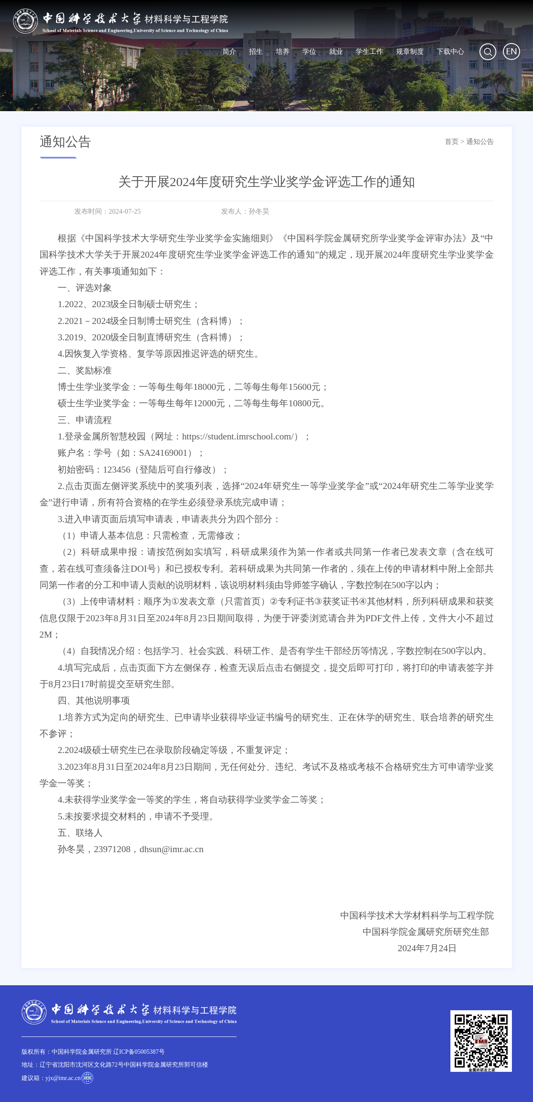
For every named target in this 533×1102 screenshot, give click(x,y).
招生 (256, 51)
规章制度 (410, 51)
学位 (309, 51)
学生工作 (369, 51)
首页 (452, 141)
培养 (283, 51)
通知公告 (480, 141)
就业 (336, 51)
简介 (229, 51)
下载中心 (450, 51)
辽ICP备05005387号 (139, 1052)
